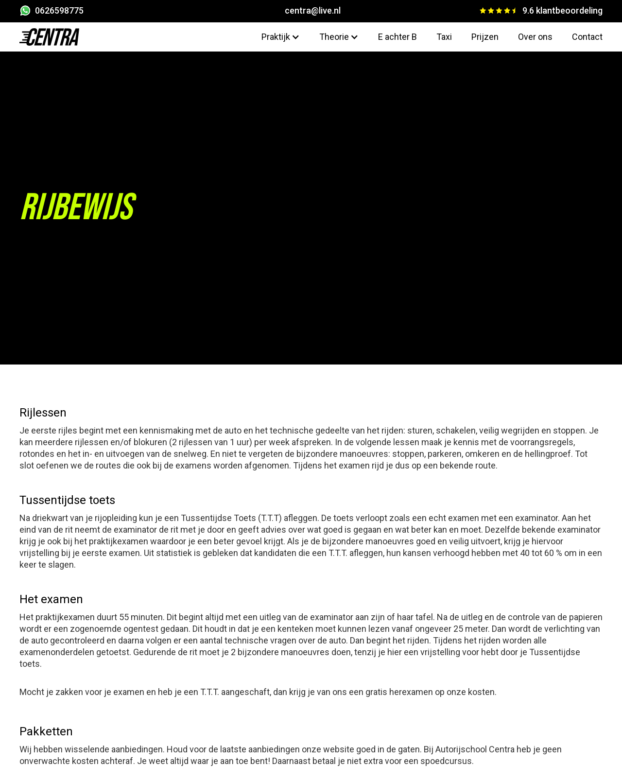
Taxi (444, 37)
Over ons (535, 37)
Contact (587, 37)
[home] (49, 37)
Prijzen (485, 37)
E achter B (397, 37)
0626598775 (59, 10)
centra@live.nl (313, 10)
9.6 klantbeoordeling (562, 10)
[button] (281, 37)
